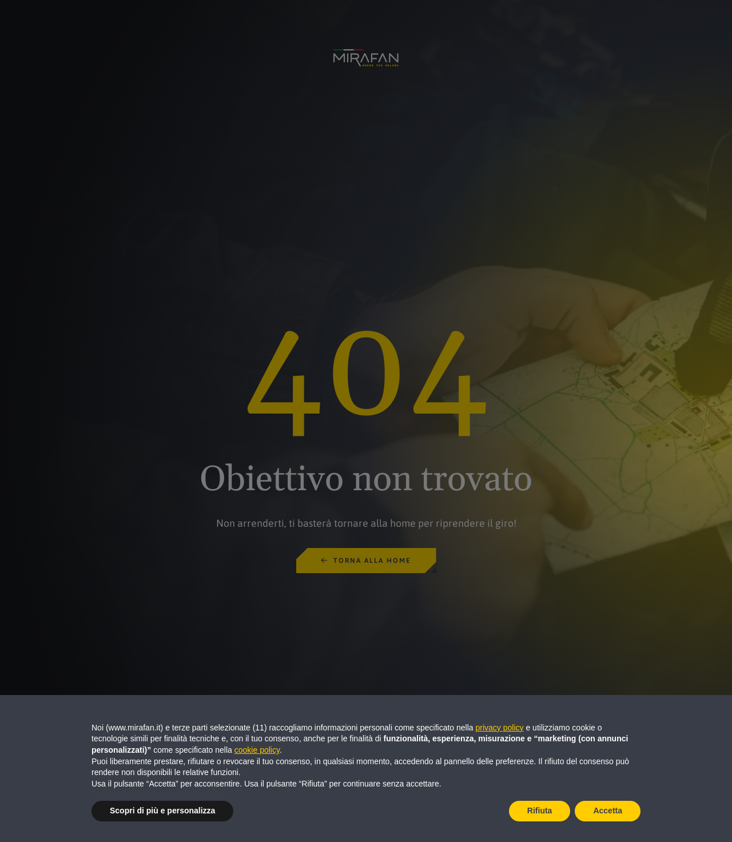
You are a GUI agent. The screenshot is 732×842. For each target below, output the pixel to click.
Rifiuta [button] (539, 810)
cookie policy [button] (257, 749)
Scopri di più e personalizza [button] (162, 810)
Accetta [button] (607, 810)
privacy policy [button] (500, 727)
